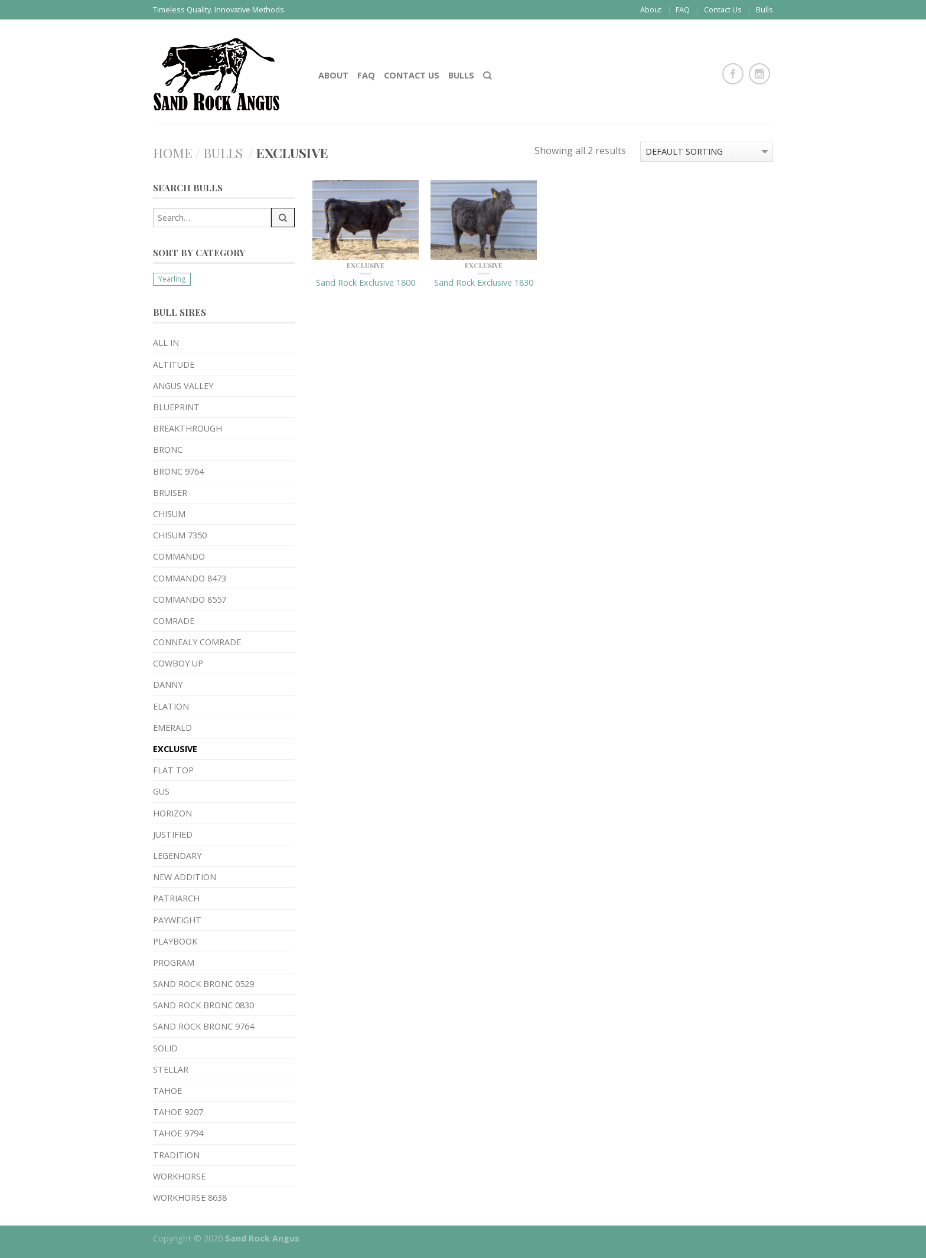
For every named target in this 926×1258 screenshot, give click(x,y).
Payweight (177, 920)
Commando (179, 556)
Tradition (176, 1155)
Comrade (173, 620)
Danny (167, 684)
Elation (171, 706)
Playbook (175, 941)
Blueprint (176, 407)
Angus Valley (183, 385)
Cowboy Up (178, 663)
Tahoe (167, 1090)
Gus (161, 791)
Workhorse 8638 (190, 1197)
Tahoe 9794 (178, 1133)
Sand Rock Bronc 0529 (203, 983)
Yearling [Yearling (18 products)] (171, 279)
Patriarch (176, 898)
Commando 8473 (189, 578)
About (650, 9)
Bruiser (170, 492)
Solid (165, 1048)
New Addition (184, 877)
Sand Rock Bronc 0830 (203, 1005)
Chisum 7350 (180, 535)
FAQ (683, 9)
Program (173, 962)
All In (166, 342)
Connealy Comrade (197, 642)
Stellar (170, 1069)
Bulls (764, 9)
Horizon (172, 813)
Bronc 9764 (178, 471)
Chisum (169, 513)
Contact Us (723, 9)
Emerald (172, 727)
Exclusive (175, 748)
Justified (173, 834)
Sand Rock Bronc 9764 (203, 1026)
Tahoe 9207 (178, 1112)
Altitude (173, 364)
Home (173, 153)
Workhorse (179, 1176)
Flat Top (173, 770)
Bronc (167, 449)
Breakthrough (187, 428)
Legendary (177, 855)
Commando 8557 (189, 599)
